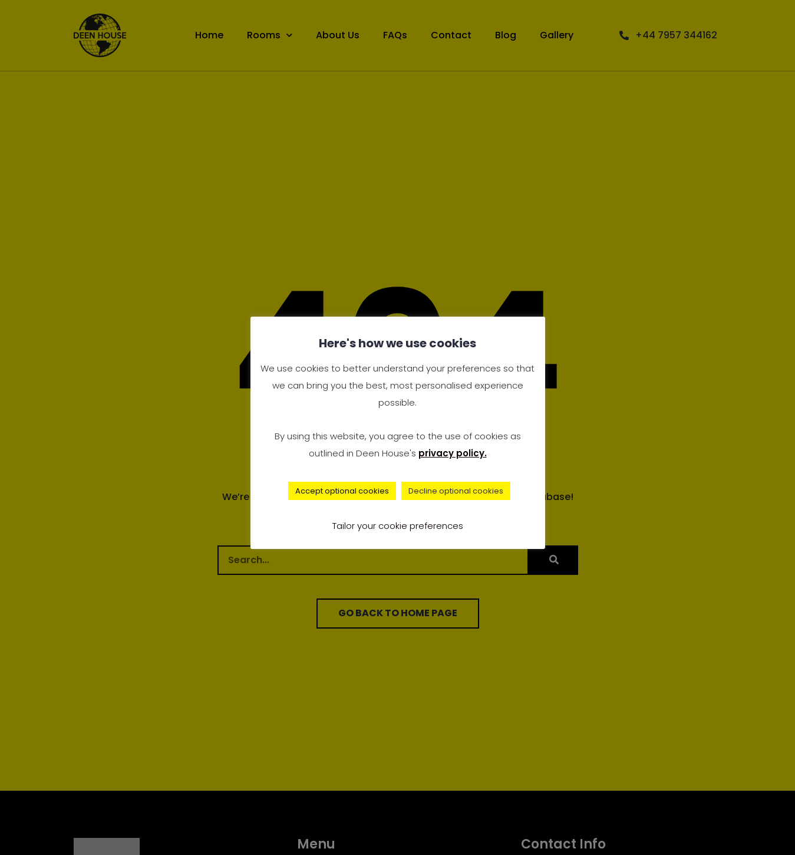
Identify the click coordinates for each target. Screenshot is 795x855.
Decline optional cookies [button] (455, 490)
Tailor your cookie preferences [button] (397, 525)
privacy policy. (452, 453)
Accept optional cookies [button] (342, 490)
